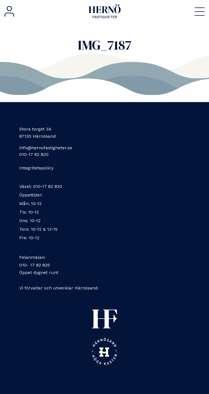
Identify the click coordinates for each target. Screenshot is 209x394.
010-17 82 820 (33, 154)
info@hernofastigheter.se (45, 147)
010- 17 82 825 (34, 265)
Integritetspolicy (36, 168)
